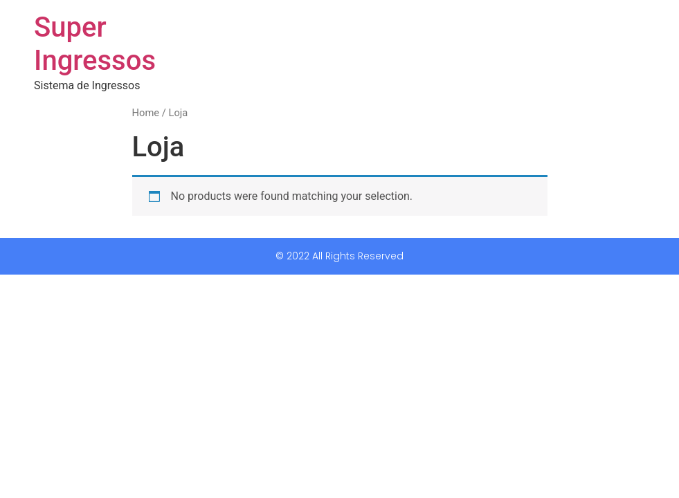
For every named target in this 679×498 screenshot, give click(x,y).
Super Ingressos (95, 44)
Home (146, 113)
